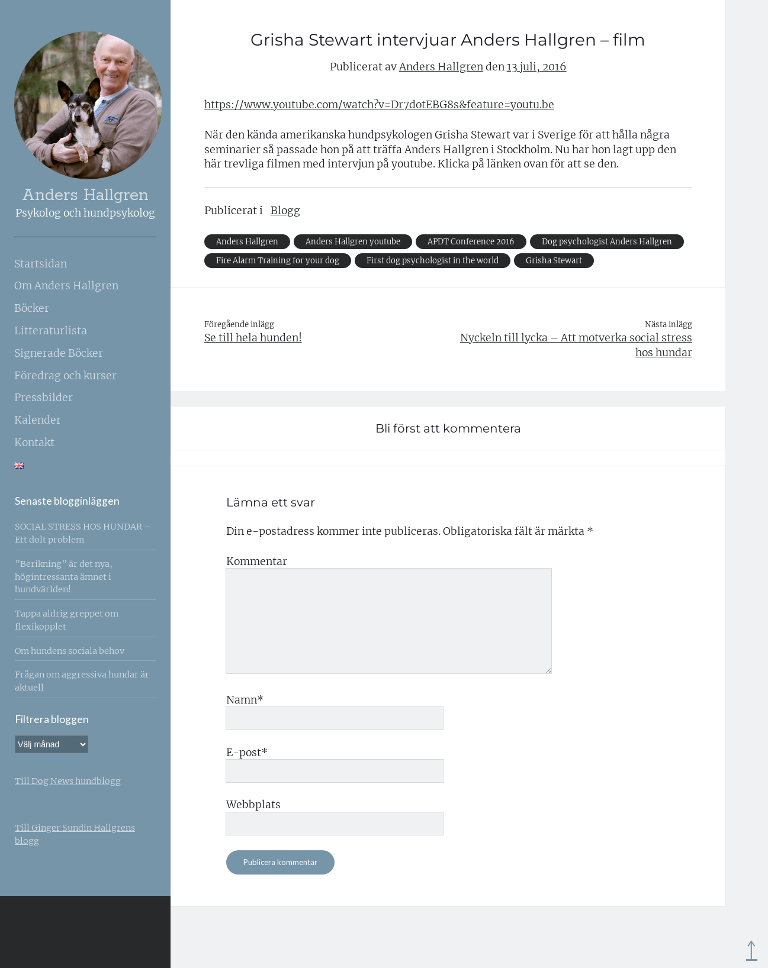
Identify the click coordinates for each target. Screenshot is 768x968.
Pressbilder (43, 397)
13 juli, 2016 (537, 66)
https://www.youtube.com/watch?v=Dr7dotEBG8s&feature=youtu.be (379, 104)
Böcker (31, 308)
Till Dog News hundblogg (68, 781)
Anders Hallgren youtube (353, 242)
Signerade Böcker (58, 353)
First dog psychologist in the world (433, 261)
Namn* (245, 699)
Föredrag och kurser (65, 375)
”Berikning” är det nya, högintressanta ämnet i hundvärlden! (64, 577)
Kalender (37, 420)
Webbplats (253, 804)
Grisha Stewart (554, 261)
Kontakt (34, 442)
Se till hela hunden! (253, 337)
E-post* (247, 752)
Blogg (285, 210)
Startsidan (40, 263)
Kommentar (256, 561)
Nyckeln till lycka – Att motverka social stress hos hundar (576, 345)
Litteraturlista (50, 330)
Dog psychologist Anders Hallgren (607, 242)
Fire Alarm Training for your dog (277, 261)
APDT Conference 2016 (471, 242)
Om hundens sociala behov (69, 651)
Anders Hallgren (85, 195)
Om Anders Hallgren (66, 285)
